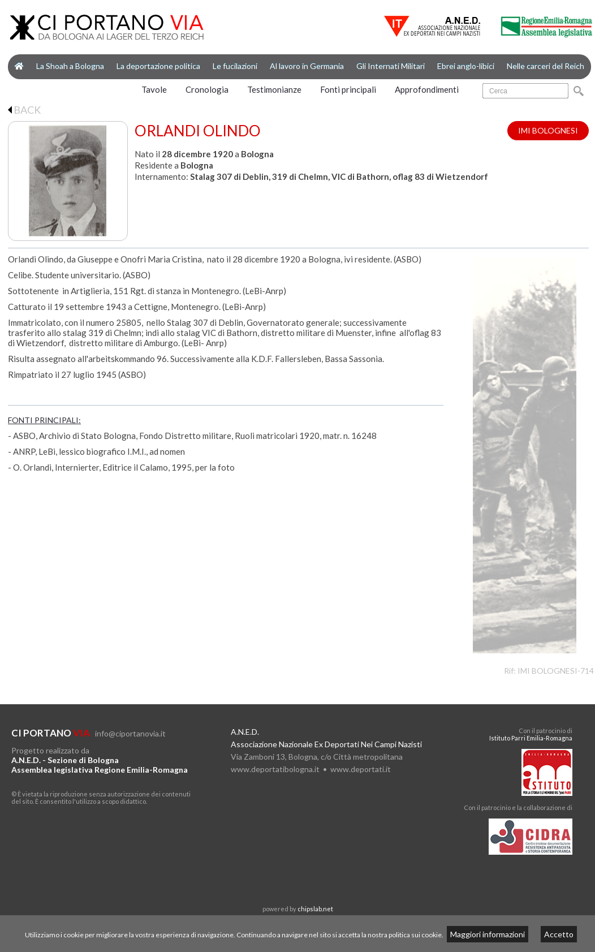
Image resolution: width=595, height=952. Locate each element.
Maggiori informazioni (487, 934)
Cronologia (207, 89)
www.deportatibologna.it (275, 769)
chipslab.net (315, 908)
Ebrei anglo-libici (465, 66)
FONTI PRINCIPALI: (44, 420)
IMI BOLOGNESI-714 (556, 670)
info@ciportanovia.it (130, 733)
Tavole (154, 89)
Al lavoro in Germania (307, 66)
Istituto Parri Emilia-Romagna (530, 738)
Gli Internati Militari (390, 66)
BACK (24, 110)
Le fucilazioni (235, 66)
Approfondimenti (427, 89)
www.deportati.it (360, 769)
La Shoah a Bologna (70, 66)
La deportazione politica (158, 66)
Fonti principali (348, 89)
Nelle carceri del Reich (545, 66)
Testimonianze (274, 89)
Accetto (559, 934)
